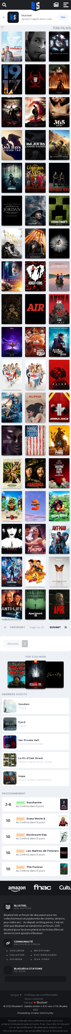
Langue (15, 994)
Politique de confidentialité (41, 994)
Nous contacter (34, 998)
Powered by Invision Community (35, 1012)
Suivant (55, 627)
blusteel (42, 1002)
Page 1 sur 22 (37, 627)
